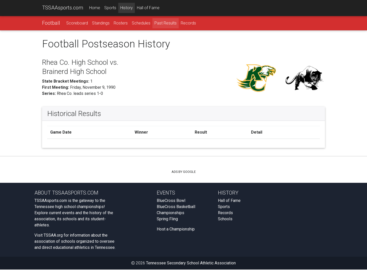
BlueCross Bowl (171, 201)
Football (51, 23)
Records (188, 23)
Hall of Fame (148, 8)
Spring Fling (167, 219)
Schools (225, 219)
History (126, 8)
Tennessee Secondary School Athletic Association (191, 263)
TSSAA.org (53, 235)
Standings (101, 23)
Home (94, 8)
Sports (110, 8)
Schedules (141, 23)
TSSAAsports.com (62, 8)
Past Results (165, 23)
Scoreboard (77, 23)
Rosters (121, 23)
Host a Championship (176, 229)
